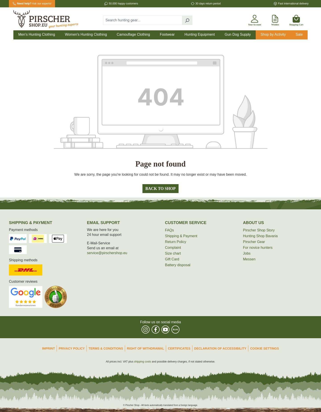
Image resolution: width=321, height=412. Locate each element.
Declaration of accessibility (220, 348)
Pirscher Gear (254, 242)
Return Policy (175, 242)
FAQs (169, 230)
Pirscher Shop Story (259, 230)
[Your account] (254, 19)
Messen (249, 259)
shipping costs (142, 361)
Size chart (173, 253)
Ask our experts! (34, 3)
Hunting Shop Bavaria (260, 236)
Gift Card (172, 259)
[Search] (187, 20)
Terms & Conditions (105, 348)
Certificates (179, 348)
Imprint (48, 348)
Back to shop (160, 188)
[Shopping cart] (296, 19)
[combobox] (142, 20)
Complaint (173, 247)
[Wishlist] (275, 19)
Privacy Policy (72, 348)
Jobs (247, 253)
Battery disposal (177, 265)
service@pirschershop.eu (107, 253)
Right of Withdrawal (145, 348)
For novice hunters (258, 247)
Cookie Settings (264, 348)
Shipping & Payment (181, 236)
